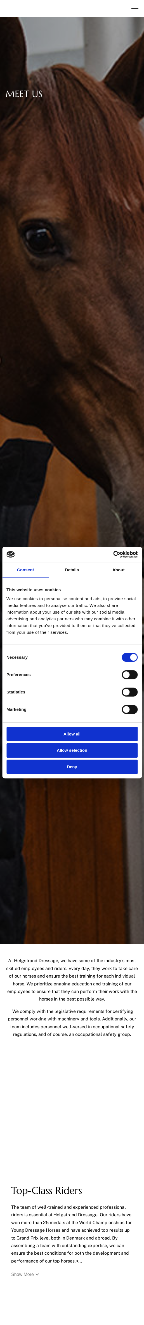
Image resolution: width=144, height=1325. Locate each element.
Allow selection (72, 750)
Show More (25, 1274)
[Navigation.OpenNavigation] (134, 8)
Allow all (72, 734)
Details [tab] (72, 569)
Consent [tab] (25, 569)
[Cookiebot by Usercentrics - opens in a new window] (113, 554)
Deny (72, 766)
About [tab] (118, 569)
